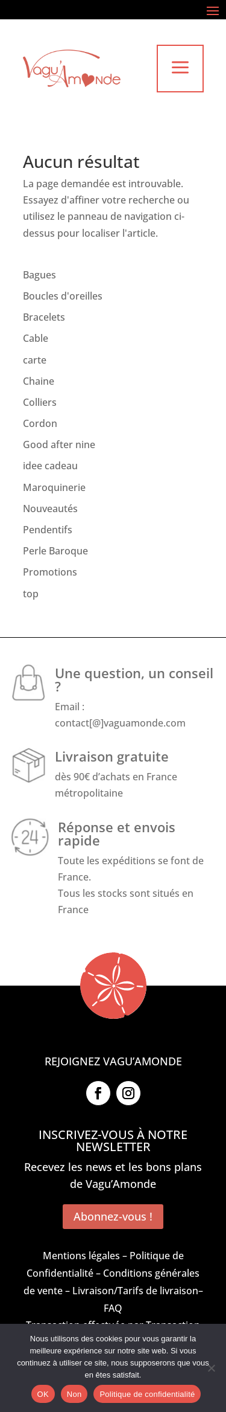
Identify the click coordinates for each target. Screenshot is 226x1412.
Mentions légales (81, 1255)
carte (34, 360)
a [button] (180, 68)
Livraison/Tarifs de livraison (135, 1290)
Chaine (38, 381)
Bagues (39, 274)
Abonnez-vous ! (113, 1216)
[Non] (211, 1368)
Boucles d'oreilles (62, 296)
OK (43, 1394)
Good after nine (59, 444)
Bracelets (44, 317)
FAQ (113, 1308)
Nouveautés (50, 508)
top (31, 593)
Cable (35, 338)
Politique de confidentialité (147, 1394)
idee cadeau (50, 465)
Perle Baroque (55, 550)
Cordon (40, 423)
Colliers (40, 402)
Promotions (50, 572)
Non (74, 1394)
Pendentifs (47, 529)
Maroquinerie (54, 487)
